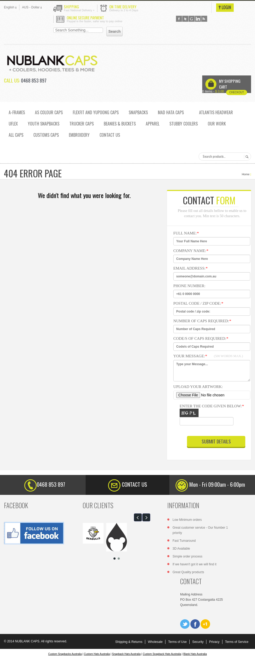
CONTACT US (110, 135)
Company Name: (190, 251)
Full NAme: (186, 233)
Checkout (236, 92)
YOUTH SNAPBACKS (43, 124)
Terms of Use (177, 642)
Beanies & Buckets (120, 124)
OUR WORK (217, 124)
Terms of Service (236, 642)
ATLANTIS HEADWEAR (216, 112)
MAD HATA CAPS (171, 112)
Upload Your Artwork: (198, 387)
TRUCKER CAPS (81, 124)
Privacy (214, 642)
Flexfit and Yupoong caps (96, 112)
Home (245, 174)
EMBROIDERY (79, 135)
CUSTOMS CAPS (46, 135)
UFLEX (13, 124)
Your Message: (208, 356)
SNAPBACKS (138, 112)
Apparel (152, 124)
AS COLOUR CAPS (49, 112)
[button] (138, 517)
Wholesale (155, 642)
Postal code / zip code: (198, 303)
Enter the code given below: (214, 416)
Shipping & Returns (128, 642)
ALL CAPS (16, 135)
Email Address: (190, 268)
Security (198, 642)
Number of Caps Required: (202, 321)
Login (225, 7)
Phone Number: (189, 286)
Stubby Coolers (183, 124)
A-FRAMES (17, 112)
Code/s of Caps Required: (200, 338)
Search (246, 157)
